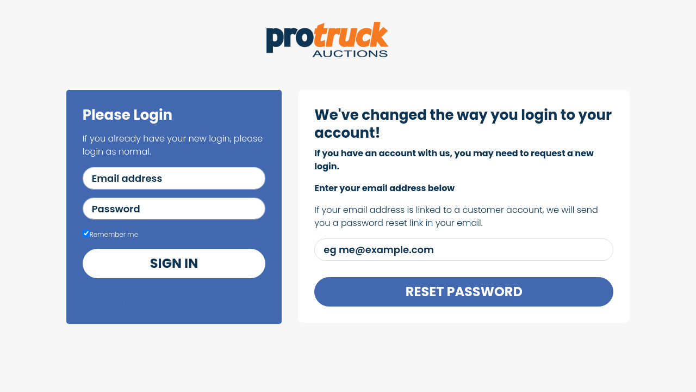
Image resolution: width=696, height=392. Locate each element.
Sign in (174, 263)
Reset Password (464, 292)
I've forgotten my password (141, 301)
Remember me (110, 234)
